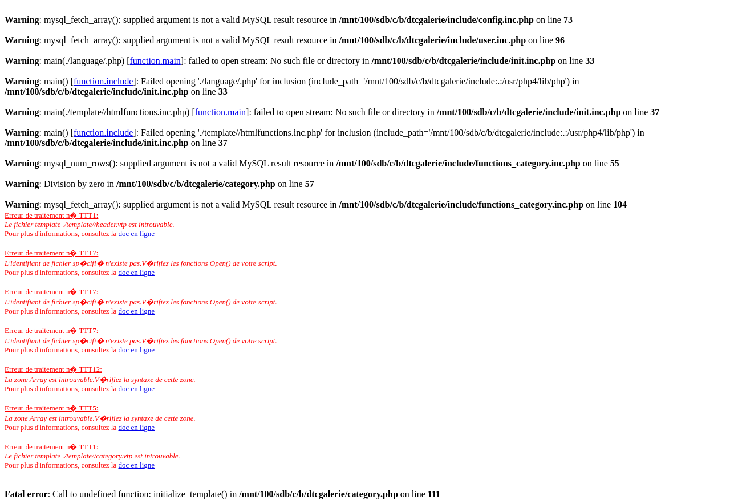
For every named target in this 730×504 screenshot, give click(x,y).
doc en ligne (136, 233)
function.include (103, 81)
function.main (155, 61)
